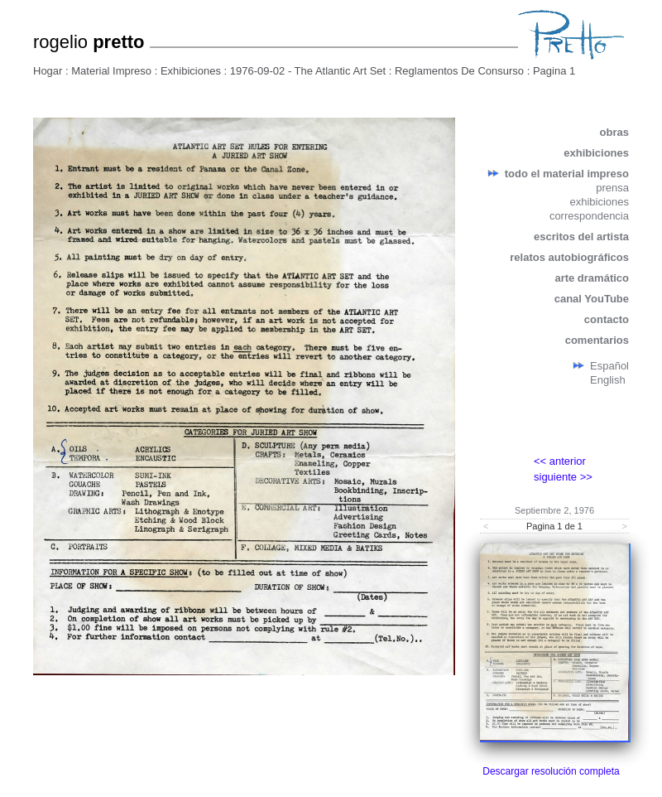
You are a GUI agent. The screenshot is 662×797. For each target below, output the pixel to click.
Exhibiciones (191, 71)
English (608, 380)
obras (614, 132)
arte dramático (591, 278)
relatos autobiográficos (569, 257)
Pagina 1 (554, 71)
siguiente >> (563, 477)
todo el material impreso (567, 173)
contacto (606, 319)
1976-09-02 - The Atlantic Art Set (308, 71)
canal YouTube (591, 298)
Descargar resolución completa (550, 771)
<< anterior (560, 461)
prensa (612, 187)
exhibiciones (596, 153)
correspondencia (589, 216)
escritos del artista (581, 236)
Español (609, 366)
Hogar (47, 71)
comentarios (597, 340)
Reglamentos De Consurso (459, 71)
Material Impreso (111, 71)
